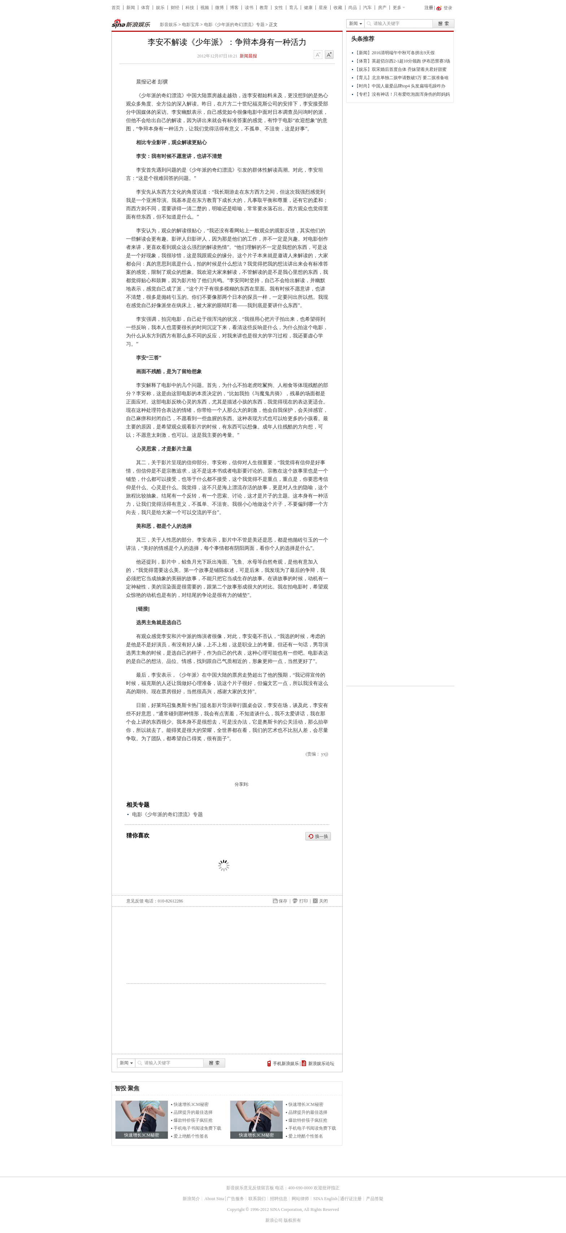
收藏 (338, 7)
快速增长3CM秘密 (191, 1104)
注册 (429, 7)
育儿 (293, 7)
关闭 (323, 901)
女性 (278, 7)
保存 (283, 901)
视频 (204, 7)
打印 (303, 901)
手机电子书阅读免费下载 (197, 1128)
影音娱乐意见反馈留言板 (250, 1187)
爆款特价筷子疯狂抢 (193, 1120)
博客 (234, 7)
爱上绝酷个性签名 (191, 1136)
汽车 (367, 7)
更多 (397, 7)
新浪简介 (191, 1198)
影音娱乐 (168, 24)
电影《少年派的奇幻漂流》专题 (234, 24)
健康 (308, 7)
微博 (219, 7)
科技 (190, 7)
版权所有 (292, 1220)
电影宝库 (190, 24)
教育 (264, 7)
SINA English (325, 1198)
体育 (145, 7)
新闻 (130, 7)
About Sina (214, 1198)
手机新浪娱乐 (286, 1063)
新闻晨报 (248, 56)
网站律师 (300, 1198)
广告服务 (235, 1198)
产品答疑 (374, 1198)
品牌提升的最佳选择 (193, 1112)
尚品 (352, 7)
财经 (175, 7)
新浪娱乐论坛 (321, 1063)
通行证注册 (351, 1198)
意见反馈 (135, 901)
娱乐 (160, 7)
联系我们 (257, 1198)
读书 (249, 7)
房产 (382, 7)
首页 (116, 7)
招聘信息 (278, 1198)
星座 (323, 7)
